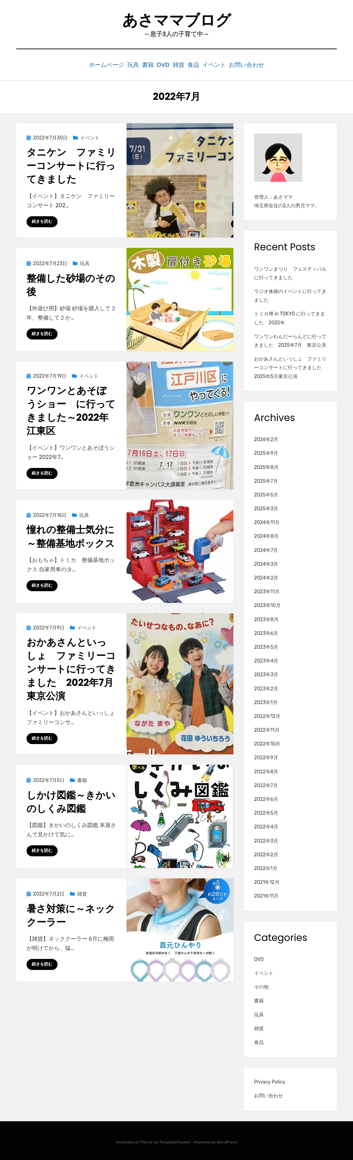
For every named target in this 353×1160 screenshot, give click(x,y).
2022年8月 (266, 770)
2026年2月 (266, 438)
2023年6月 (266, 632)
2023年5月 (266, 646)
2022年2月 (266, 853)
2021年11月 (266, 895)
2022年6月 (266, 798)
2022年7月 (266, 784)
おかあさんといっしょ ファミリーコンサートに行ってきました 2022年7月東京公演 (71, 668)
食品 (203, 64)
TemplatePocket (174, 1140)
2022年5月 (266, 812)
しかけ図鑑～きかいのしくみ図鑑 (71, 800)
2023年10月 (267, 604)
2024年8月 (266, 535)
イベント (228, 64)
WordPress (227, 1140)
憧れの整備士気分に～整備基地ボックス (71, 535)
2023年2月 (266, 687)
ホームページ (88, 64)
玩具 (119, 64)
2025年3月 (266, 507)
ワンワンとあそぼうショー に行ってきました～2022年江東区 (71, 410)
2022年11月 (267, 729)
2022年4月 (266, 826)
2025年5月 (266, 494)
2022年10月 (267, 743)
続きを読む (42, 220)
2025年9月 (266, 452)
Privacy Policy (269, 1081)
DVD (161, 64)
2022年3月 (266, 840)
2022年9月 (266, 757)
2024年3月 (266, 563)
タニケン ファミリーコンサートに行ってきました (71, 164)
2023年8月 (266, 618)
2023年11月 (267, 590)
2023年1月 (266, 701)
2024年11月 (267, 521)
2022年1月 (266, 867)
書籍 (140, 64)
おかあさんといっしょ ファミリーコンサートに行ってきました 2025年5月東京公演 (290, 366)
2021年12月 (267, 881)
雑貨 (182, 64)
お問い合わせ (264, 64)
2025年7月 (266, 480)
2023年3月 (266, 674)
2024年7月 (266, 549)
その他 (261, 986)
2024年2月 (266, 576)
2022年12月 (267, 715)
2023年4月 (266, 659)
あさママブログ (176, 20)
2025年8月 (266, 466)
